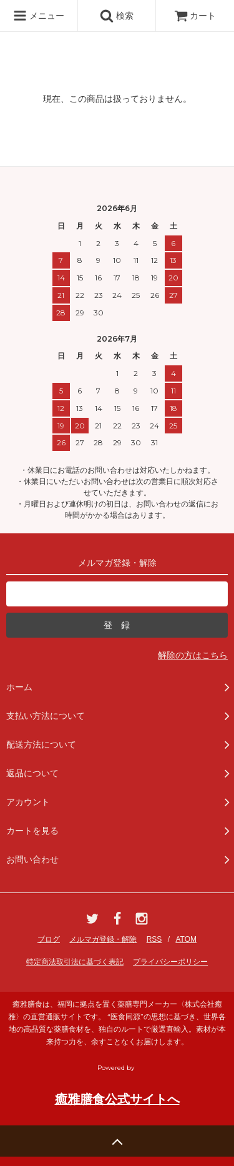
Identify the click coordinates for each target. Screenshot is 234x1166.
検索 (117, 15)
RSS (154, 939)
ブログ (48, 939)
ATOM (186, 939)
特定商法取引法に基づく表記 (75, 961)
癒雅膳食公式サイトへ (117, 1099)
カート (195, 16)
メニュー (38, 15)
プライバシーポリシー (170, 961)
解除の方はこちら (193, 655)
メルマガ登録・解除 (103, 939)
